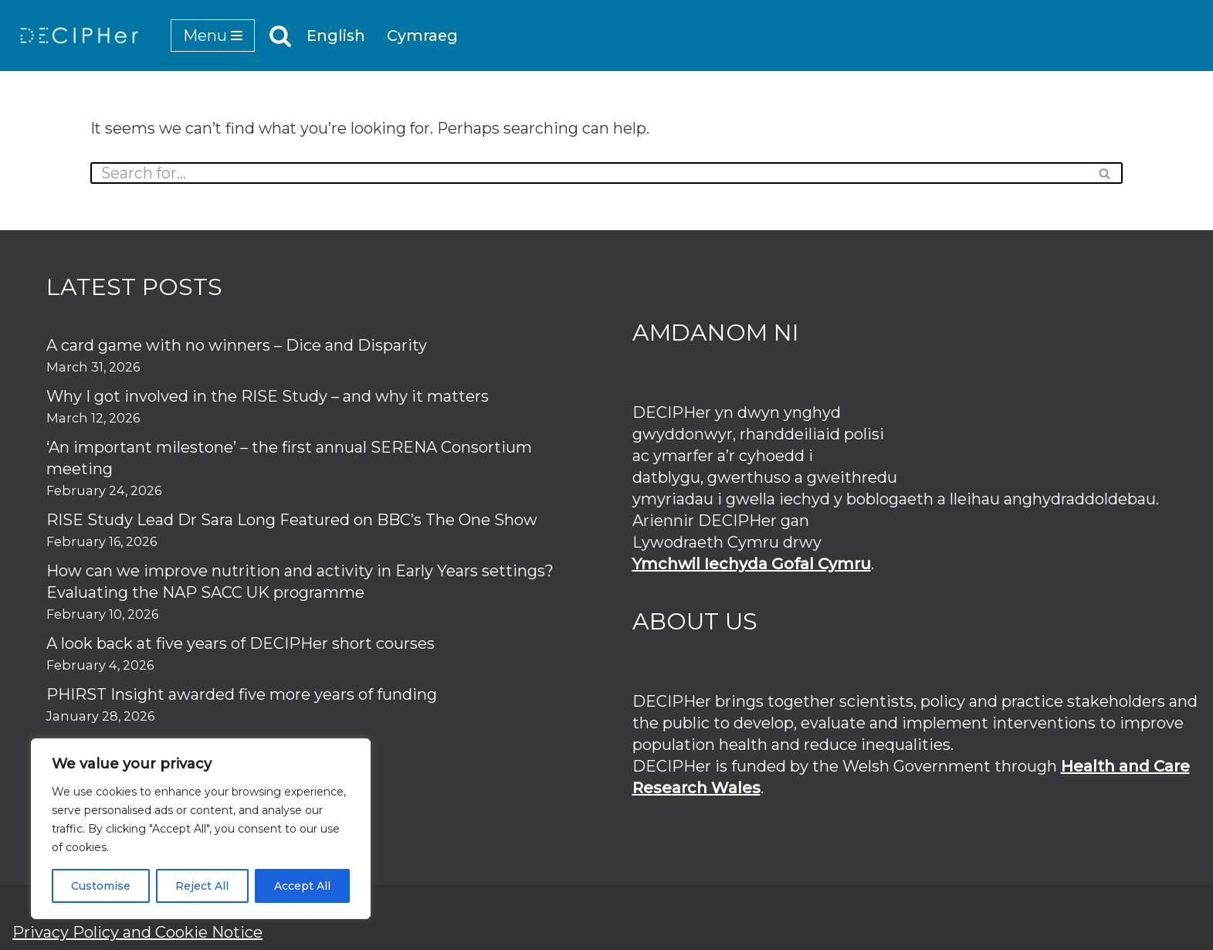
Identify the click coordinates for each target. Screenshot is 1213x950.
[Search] (280, 35)
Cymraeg (423, 36)
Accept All (302, 886)
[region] (201, 828)
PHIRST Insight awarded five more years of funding (241, 694)
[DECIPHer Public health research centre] (79, 35)
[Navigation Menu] (213, 35)
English (336, 36)
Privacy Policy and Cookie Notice (137, 932)
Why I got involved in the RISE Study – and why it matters (267, 396)
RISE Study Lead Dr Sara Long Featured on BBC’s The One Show (291, 520)
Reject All (202, 886)
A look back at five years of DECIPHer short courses (240, 643)
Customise (100, 886)
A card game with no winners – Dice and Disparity (236, 345)
